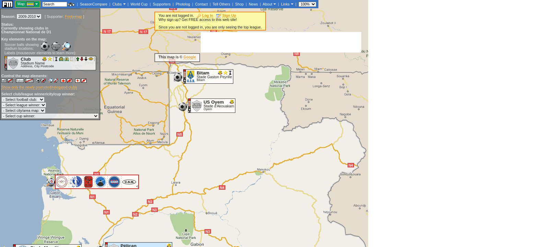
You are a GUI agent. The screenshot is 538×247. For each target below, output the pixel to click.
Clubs (117, 4)
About (267, 4)
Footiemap (73, 16)
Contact (201, 4)
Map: (21, 4)
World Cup (139, 4)
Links (285, 4)
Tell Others (221, 4)
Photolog (183, 4)
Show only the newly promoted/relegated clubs (39, 87)
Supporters (162, 4)
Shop (239, 4)
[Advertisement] (281, 42)
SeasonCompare (93, 4)
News (253, 4)
